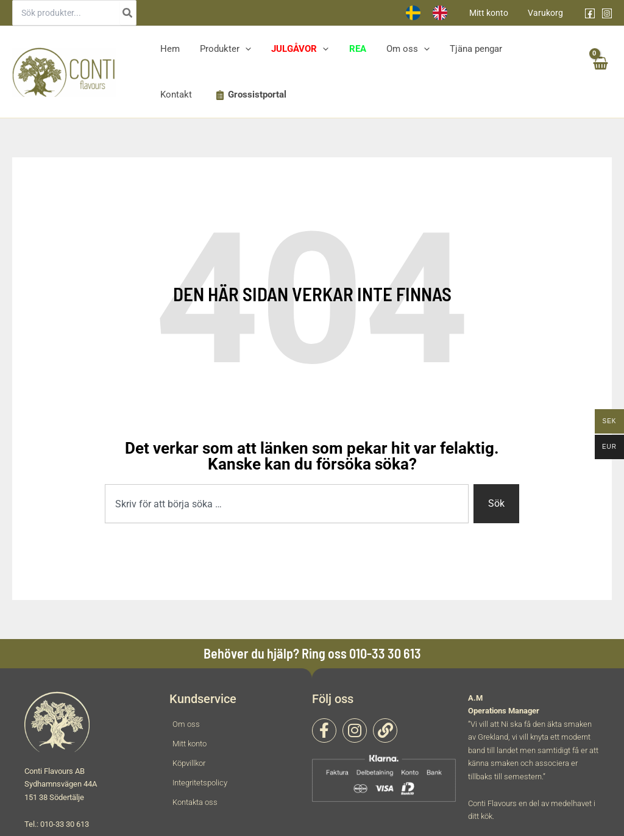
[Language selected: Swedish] (437, 12)
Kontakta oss (195, 802)
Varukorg (546, 13)
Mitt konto (492, 13)
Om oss (186, 724)
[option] (447, 12)
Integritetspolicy (199, 782)
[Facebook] (590, 13)
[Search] (128, 13)
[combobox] (287, 503)
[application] (242, 49)
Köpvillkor (188, 763)
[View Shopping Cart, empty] (599, 72)
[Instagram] (607, 13)
